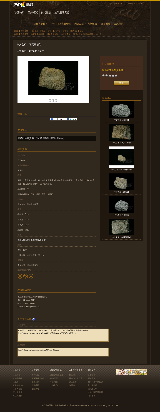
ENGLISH (138, 3)
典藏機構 (92, 23)
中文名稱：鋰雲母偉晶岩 (121, 169)
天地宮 (15, 382)
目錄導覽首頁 (41, 23)
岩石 (50, 31)
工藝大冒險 (17, 389)
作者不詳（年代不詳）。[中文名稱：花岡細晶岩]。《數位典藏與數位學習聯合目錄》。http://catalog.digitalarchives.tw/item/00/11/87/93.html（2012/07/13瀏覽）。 (63, 335)
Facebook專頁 (127, 4)
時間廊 (72, 385)
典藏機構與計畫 (37, 34)
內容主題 (79, 23)
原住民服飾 (17, 396)
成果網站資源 (61, 12)
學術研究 (54, 382)
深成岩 (74, 31)
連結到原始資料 (26, 138)
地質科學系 (65, 34)
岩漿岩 (65, 31)
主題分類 (35, 382)
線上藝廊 (73, 382)
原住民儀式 (17, 392)
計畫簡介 (91, 375)
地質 (43, 31)
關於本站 (91, 378)
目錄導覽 (33, 12)
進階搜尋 (105, 23)
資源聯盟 (118, 23)
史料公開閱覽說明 (95, 392)
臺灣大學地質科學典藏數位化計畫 (87, 34)
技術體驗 (46, 12)
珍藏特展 (20, 12)
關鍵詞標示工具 (75, 378)
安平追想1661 (19, 385)
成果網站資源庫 (56, 375)
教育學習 (54, 378)
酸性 (81, 31)
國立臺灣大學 (52, 34)
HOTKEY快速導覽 (60, 23)
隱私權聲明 (92, 389)
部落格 (116, 4)
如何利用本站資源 (95, 382)
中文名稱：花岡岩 (121, 120)
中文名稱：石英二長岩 (121, 142)
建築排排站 (17, 378)
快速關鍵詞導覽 (38, 378)
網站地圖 (91, 396)
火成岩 (57, 31)
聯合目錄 (35, 375)
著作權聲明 (92, 385)
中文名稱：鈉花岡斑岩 (121, 237)
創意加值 (54, 385)
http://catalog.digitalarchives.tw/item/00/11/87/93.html (63, 352)
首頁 (110, 4)
